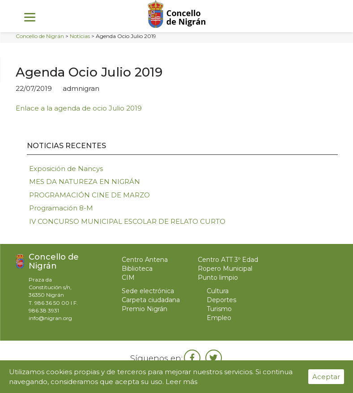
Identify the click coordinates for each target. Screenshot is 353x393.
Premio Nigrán (144, 309)
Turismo (219, 309)
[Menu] (29, 16)
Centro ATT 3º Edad (228, 260)
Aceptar (326, 376)
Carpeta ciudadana (151, 300)
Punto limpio (218, 277)
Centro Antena (145, 260)
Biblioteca (137, 269)
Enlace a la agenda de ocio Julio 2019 (80, 108)
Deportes (221, 300)
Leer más (181, 381)
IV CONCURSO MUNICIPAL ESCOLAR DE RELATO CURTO (127, 221)
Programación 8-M (61, 208)
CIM (128, 277)
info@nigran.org (50, 318)
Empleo (219, 318)
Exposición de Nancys (66, 168)
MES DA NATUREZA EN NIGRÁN (84, 181)
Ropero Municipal (225, 269)
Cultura (218, 291)
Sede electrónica (148, 291)
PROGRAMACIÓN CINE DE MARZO (89, 195)
